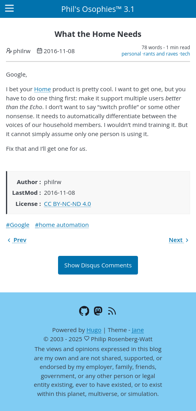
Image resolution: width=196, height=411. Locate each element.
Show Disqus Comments (98, 265)
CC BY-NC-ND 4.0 (67, 203)
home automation (64, 225)
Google (19, 225)
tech (185, 53)
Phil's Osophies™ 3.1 (98, 9)
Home (42, 89)
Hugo (93, 330)
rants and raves (161, 53)
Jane (138, 330)
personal (131, 53)
